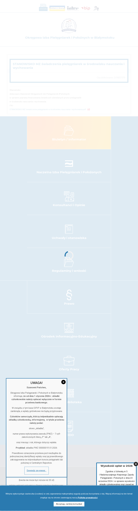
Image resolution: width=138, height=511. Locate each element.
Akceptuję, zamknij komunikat (69, 504)
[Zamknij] (136, 457)
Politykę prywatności (88, 497)
